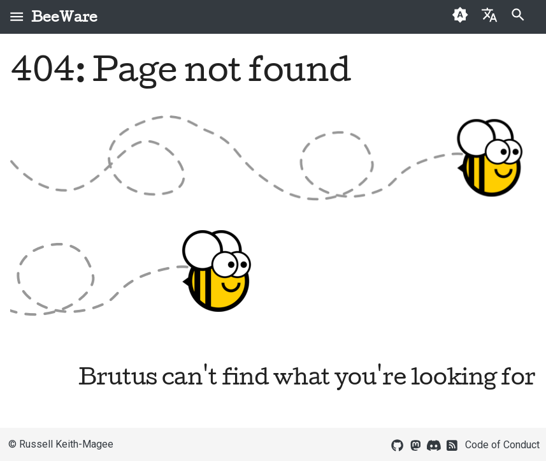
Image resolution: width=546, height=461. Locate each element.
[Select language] (489, 14)
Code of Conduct (502, 445)
